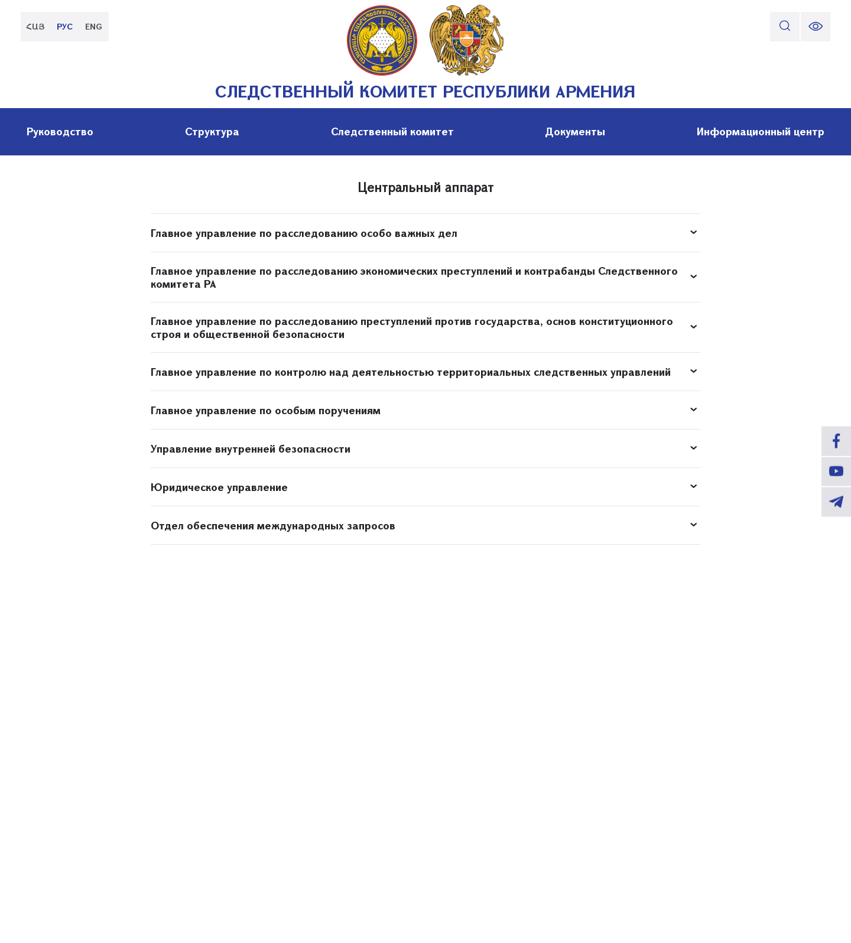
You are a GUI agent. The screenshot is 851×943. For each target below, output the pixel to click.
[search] (785, 26)
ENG (94, 26)
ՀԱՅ (35, 26)
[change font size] (815, 26)
